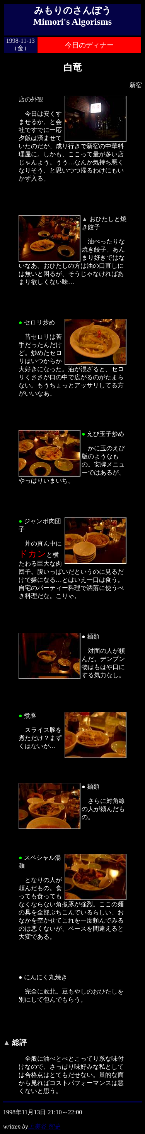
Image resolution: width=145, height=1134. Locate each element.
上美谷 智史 (44, 1126)
